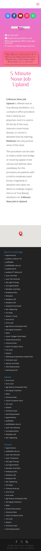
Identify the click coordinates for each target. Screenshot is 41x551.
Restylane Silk (11, 303)
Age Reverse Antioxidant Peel (16, 326)
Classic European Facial (14, 346)
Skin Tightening (11, 309)
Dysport (8, 353)
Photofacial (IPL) (11, 292)
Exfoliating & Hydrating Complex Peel (19, 357)
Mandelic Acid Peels (13, 289)
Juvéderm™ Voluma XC (14, 272)
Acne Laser (10, 323)
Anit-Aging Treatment (13, 330)
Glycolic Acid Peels (12, 363)
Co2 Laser (9, 350)
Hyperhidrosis (11, 255)
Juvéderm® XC (11, 269)
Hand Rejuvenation (13, 367)
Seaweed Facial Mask (13, 306)
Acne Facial (10, 319)
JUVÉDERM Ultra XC (13, 451)
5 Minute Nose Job (12, 488)
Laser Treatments (12, 458)
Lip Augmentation (12, 286)
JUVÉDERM (9, 262)
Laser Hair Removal (13, 279)
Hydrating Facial (11, 370)
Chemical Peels (11, 343)
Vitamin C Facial (11, 316)
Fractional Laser (11, 360)
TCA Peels (9, 313)
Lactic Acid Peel (11, 276)
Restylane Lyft (11, 299)
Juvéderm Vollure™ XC (14, 259)
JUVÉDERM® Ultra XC (13, 265)
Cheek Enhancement (13, 340)
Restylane (9, 296)
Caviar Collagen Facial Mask (16, 336)
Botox (8, 333)
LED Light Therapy (12, 282)
